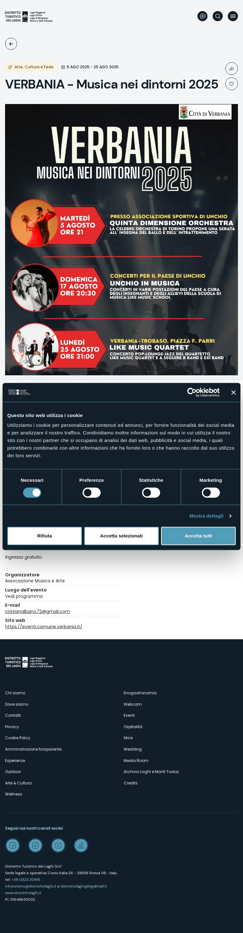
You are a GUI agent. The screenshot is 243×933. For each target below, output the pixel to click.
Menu (233, 16)
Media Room (136, 760)
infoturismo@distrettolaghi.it (30, 886)
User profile (202, 16)
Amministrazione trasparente (33, 749)
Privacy (12, 726)
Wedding (133, 749)
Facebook (12, 845)
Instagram (35, 845)
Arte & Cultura (18, 783)
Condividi (231, 68)
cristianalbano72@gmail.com (37, 611)
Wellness (13, 794)
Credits (131, 783)
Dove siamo (16, 704)
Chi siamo (15, 693)
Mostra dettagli (206, 516)
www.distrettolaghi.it (23, 892)
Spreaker (81, 845)
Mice (128, 737)
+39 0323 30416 (25, 879)
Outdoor (13, 771)
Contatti (13, 715)
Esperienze (15, 760)
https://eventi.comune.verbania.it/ (43, 626)
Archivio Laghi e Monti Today (151, 771)
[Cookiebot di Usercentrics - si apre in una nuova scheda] (192, 392)
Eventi (11, 44)
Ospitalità (133, 726)
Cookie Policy (17, 737)
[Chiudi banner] (233, 392)
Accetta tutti (198, 535)
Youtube (58, 845)
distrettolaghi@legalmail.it (83, 886)
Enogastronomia (140, 693)
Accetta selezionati (121, 535)
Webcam (133, 704)
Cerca (218, 16)
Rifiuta (44, 535)
